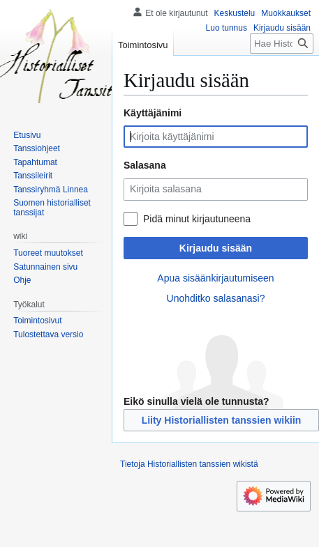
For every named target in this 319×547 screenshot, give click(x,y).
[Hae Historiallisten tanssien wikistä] (281, 43)
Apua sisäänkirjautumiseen (215, 278)
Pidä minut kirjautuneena (197, 218)
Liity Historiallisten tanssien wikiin (222, 420)
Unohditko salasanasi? (216, 298)
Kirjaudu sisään (215, 248)
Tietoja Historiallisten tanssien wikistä (189, 464)
